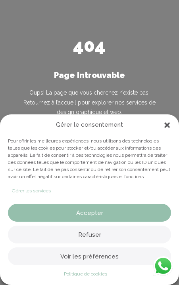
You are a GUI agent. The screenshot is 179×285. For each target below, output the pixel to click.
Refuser (89, 234)
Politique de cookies (85, 274)
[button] (167, 125)
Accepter (89, 213)
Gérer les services (31, 191)
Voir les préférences (89, 256)
